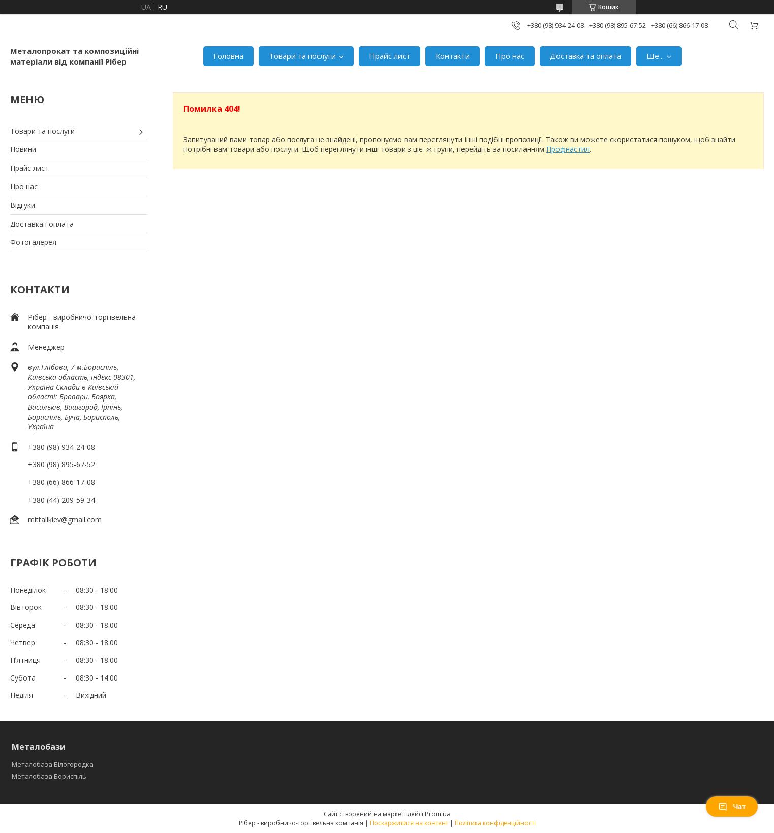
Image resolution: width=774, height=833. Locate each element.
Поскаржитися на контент (409, 823)
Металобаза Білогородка (53, 764)
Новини (23, 149)
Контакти (453, 56)
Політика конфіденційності (495, 823)
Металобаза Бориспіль (49, 776)
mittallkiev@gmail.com (65, 520)
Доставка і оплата (42, 224)
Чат (732, 806)
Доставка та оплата (585, 56)
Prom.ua (438, 813)
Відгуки (22, 205)
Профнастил (568, 149)
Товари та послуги (302, 56)
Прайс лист (389, 56)
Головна (228, 56)
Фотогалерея (33, 242)
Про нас (509, 56)
